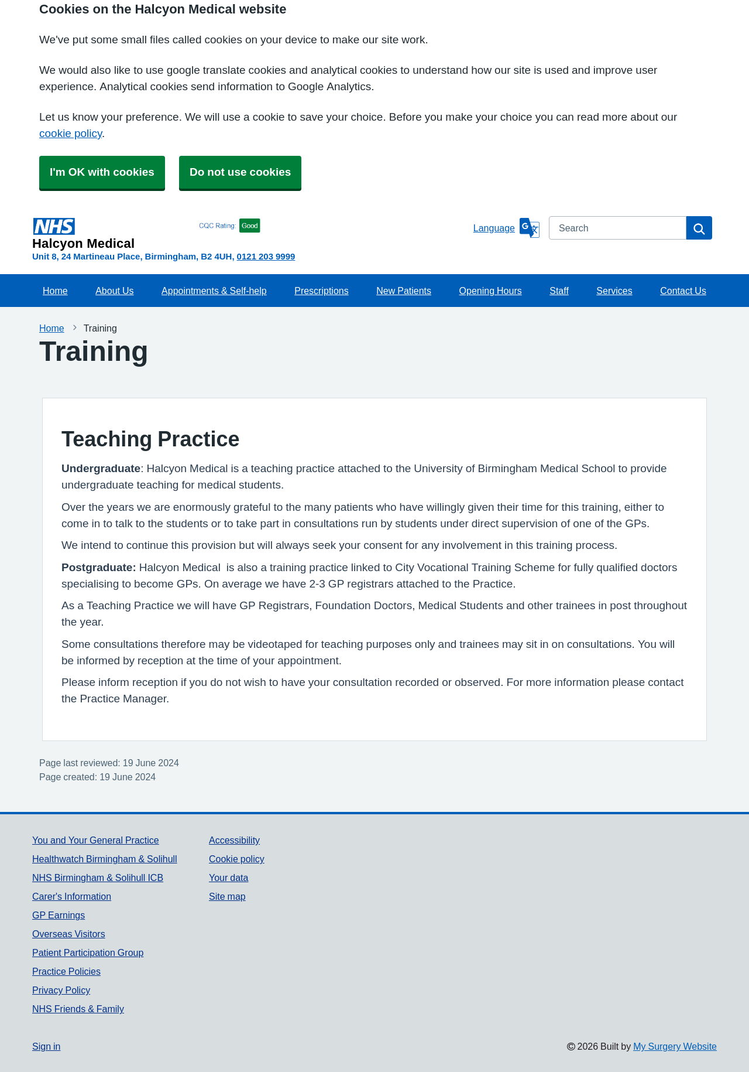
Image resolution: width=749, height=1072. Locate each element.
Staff (559, 290)
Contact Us (683, 290)
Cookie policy (236, 858)
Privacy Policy (61, 990)
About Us (114, 290)
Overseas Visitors (68, 933)
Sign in (46, 1046)
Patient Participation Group (87, 952)
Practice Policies (66, 971)
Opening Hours (490, 290)
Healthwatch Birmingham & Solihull (104, 858)
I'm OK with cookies (102, 171)
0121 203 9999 (266, 256)
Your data (228, 877)
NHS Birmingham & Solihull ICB (97, 877)
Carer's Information (71, 896)
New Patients (403, 290)
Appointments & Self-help (214, 290)
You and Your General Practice (95, 840)
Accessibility (234, 840)
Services (614, 290)
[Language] (506, 228)
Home (55, 290)
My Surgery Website (675, 1046)
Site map (227, 896)
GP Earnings (58, 915)
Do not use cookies (240, 171)
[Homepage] (250, 233)
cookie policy (70, 133)
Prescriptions (321, 290)
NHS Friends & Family (78, 1008)
